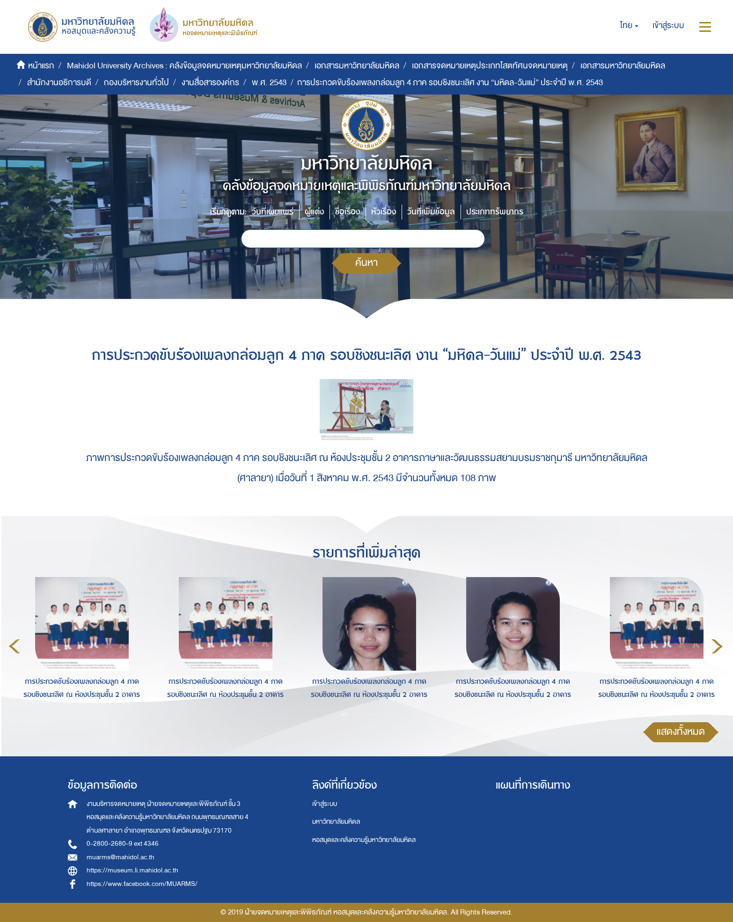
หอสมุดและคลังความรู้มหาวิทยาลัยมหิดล (364, 840)
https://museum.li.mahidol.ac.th (132, 870)
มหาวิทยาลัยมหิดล (336, 821)
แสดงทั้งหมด (681, 731)
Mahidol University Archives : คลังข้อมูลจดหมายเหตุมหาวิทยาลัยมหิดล (184, 66)
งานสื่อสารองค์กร (210, 82)
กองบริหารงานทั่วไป (136, 82)
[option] (79, 644)
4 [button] (387, 714)
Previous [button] (14, 646)
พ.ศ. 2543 (269, 82)
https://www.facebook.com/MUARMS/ (142, 884)
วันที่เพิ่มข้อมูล (431, 212)
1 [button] (345, 714)
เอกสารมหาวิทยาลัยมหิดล (357, 66)
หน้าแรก (41, 66)
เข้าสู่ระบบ (324, 804)
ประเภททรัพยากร (494, 212)
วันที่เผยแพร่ (272, 212)
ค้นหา (366, 262)
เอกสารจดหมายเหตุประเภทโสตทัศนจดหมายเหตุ (490, 66)
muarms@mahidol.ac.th (120, 857)
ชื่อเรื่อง (347, 212)
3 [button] (373, 714)
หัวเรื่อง (383, 212)
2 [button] (359, 714)
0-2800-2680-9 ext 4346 (123, 843)
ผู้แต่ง (314, 212)
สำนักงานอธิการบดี (59, 82)
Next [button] (717, 646)
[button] (629, 25)
